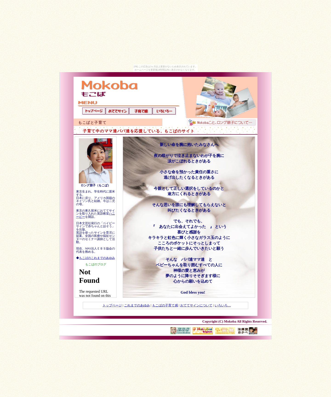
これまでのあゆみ (137, 305)
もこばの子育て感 (165, 305)
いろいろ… (223, 305)
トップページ (112, 305)
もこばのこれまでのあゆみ (97, 258)
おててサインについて (196, 305)
